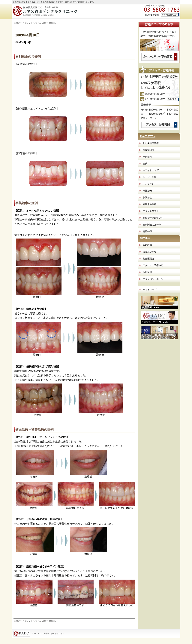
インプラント (149, 184)
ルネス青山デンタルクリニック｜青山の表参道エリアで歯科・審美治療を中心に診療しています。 (54, 2)
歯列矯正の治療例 (28, 56)
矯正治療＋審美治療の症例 (34, 429)
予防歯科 (147, 157)
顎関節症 (147, 197)
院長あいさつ (149, 252)
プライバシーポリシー (154, 279)
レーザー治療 (149, 177)
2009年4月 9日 (21, 23)
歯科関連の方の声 (152, 224)
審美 (145, 163)
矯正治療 (147, 190)
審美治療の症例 (26, 203)
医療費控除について (153, 218)
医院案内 (145, 238)
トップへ (35, 23)
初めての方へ (147, 136)
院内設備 (147, 245)
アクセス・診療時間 (153, 265)
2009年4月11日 (49, 23)
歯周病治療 (148, 150)
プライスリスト (151, 211)
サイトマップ (149, 289)
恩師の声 (147, 231)
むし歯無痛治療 (151, 143)
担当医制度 (148, 258)
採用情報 (147, 272)
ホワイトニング (151, 170)
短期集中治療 (149, 204)
